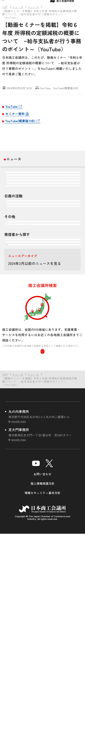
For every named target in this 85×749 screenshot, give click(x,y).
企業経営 (16, 226)
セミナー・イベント (25, 382)
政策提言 (16, 321)
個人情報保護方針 (42, 699)
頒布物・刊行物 (21, 366)
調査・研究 (18, 337)
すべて (14, 193)
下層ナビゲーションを (73, 226)
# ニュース (42, 94)
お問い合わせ (42, 690)
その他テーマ (20, 275)
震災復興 (16, 259)
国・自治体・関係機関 (27, 444)
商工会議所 (18, 428)
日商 (12, 411)
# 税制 (58, 94)
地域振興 (16, 242)
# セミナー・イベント (16, 94)
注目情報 (16, 209)
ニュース (13, 173)
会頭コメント (20, 304)
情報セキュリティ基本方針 (42, 709)
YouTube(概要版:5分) (20, 135)
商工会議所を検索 (42, 565)
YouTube (11, 120)
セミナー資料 (15, 127)
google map (18, 637)
